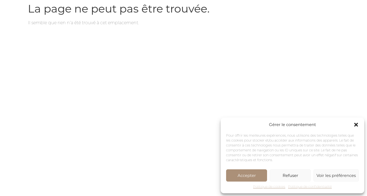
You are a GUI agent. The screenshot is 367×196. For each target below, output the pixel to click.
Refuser (290, 175)
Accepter (247, 175)
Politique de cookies (269, 187)
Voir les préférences (336, 175)
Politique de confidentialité (310, 187)
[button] (356, 124)
